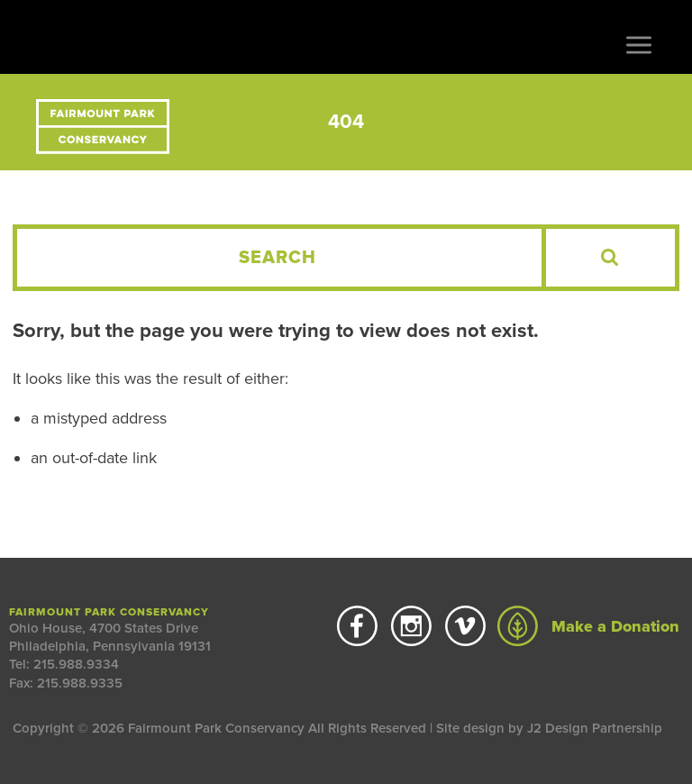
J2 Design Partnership (594, 728)
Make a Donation (588, 626)
